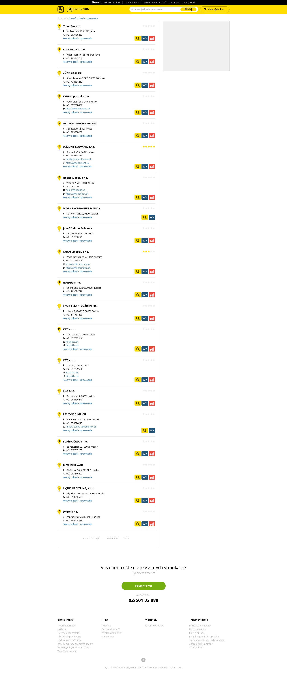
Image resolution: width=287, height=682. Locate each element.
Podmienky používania (69, 640)
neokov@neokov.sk (76, 189)
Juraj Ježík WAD (73, 465)
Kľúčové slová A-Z (110, 629)
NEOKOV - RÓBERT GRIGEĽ (79, 123)
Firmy (61, 18)
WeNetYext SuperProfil (155, 2)
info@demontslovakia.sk (78, 159)
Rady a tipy (189, 2)
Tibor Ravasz (71, 26)
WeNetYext (144, 38)
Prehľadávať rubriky (111, 632)
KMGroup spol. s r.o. (76, 251)
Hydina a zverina (197, 629)
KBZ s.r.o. (69, 329)
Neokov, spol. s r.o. (75, 177)
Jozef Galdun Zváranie (77, 228)
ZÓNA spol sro (72, 73)
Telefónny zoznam (67, 651)
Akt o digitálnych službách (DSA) (73, 647)
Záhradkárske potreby (201, 643)
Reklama (61, 629)
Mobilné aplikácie (66, 625)
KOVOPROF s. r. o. (74, 49)
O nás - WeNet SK (154, 625)
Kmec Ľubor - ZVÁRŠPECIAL (80, 306)
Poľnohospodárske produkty (204, 636)
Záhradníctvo (196, 647)
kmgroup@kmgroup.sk (78, 264)
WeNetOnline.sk (112, 2)
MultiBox (175, 2)
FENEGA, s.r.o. (72, 282)
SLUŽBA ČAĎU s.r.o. (75, 441)
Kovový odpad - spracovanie (83, 18)
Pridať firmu (143, 586)
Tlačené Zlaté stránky (68, 632)
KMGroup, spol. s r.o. (76, 96)
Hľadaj (188, 9)
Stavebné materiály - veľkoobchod (207, 640)
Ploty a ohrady (196, 632)
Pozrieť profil (138, 38)
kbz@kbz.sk (72, 341)
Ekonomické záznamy (152, 38)
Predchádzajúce (92, 538)
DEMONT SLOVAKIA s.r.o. (79, 147)
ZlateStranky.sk (132, 2)
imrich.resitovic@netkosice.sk (81, 426)
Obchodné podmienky (69, 636)
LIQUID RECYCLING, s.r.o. (78, 488)
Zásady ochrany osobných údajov (75, 643)
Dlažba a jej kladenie (200, 625)
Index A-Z (106, 625)
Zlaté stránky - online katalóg (60, 9)
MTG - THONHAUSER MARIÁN (81, 208)
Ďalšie (126, 538)
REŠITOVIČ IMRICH (74, 414)
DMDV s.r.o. (70, 511)
